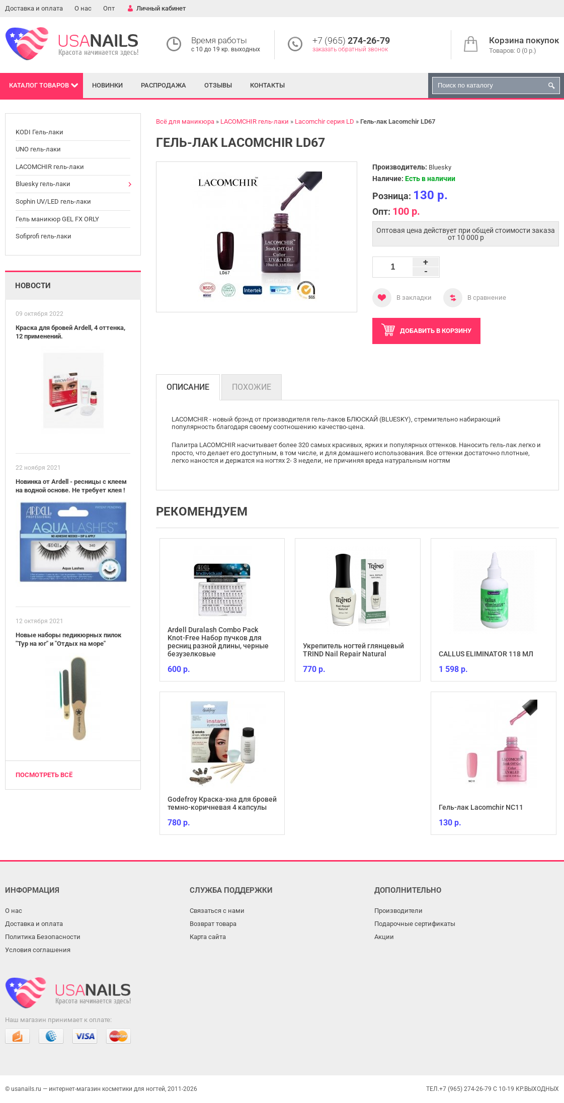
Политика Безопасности (42, 937)
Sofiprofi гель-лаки (43, 236)
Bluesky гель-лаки (43, 184)
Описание (188, 387)
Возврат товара (213, 923)
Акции (384, 937)
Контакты (267, 85)
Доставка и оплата (34, 8)
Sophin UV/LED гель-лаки (53, 201)
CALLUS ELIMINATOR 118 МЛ (486, 654)
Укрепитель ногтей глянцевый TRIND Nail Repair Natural (353, 650)
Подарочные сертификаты (414, 923)
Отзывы (218, 85)
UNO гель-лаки (38, 149)
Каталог (39, 85)
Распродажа (163, 85)
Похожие (251, 387)
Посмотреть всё (44, 775)
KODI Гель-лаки (39, 132)
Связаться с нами (217, 910)
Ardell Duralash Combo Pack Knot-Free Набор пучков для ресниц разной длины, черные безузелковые (218, 642)
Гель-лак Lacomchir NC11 (481, 807)
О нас (83, 8)
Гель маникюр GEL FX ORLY (57, 219)
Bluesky (440, 167)
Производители (398, 910)
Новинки (107, 85)
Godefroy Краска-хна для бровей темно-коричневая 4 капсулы (222, 803)
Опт (109, 8)
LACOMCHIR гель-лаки (50, 167)
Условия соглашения (37, 950)
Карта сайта (208, 937)
